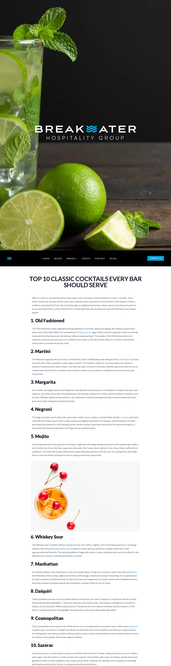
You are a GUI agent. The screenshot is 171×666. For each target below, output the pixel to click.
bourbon (81, 332)
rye (89, 332)
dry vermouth (122, 359)
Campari (124, 417)
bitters (133, 572)
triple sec (133, 626)
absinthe (127, 653)
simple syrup (64, 548)
